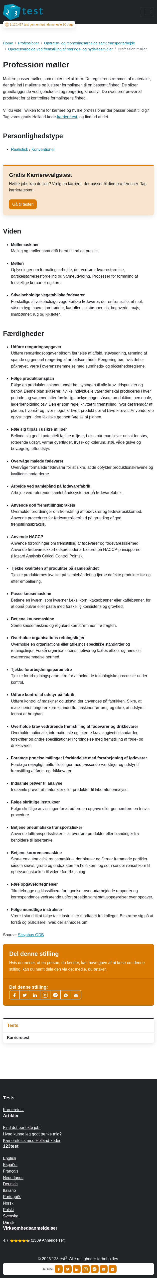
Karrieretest (18, 1037)
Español (10, 1165)
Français (10, 1171)
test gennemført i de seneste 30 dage (39, 25)
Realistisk (19, 149)
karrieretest (67, 117)
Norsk (8, 1203)
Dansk (8, 1222)
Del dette (47, 1269)
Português (12, 1197)
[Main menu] (147, 12)
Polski (8, 1210)
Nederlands (13, 1178)
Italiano (9, 1190)
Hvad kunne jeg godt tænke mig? (32, 1134)
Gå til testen (22, 204)
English (9, 1158)
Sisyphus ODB (31, 935)
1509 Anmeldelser (48, 1240)
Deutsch (10, 1184)
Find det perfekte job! (21, 1127)
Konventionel (43, 149)
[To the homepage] (23, 12)
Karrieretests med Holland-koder (31, 1140)
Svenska (10, 1216)
